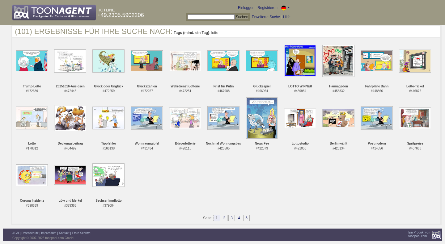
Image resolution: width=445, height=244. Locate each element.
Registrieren (267, 8)
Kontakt (64, 233)
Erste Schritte (81, 233)
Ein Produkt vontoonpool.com (419, 234)
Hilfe (286, 17)
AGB (15, 233)
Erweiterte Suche (266, 17)
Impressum (48, 233)
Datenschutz (30, 233)
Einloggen (246, 8)
